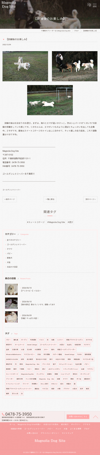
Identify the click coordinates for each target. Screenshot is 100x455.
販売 (87, 389)
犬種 (58, 389)
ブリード (26, 384)
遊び (43, 369)
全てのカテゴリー (14, 240)
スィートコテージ (12, 374)
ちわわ (79, 354)
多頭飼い (35, 384)
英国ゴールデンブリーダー (66, 349)
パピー (9, 254)
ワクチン (90, 369)
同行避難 (47, 354)
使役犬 (75, 374)
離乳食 (16, 340)
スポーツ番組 (57, 354)
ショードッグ (65, 374)
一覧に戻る (50, 199)
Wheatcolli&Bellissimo (13, 354)
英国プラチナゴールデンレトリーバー (19, 389)
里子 (54, 364)
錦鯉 (56, 374)
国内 (52, 349)
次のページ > (90, 199)
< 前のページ (10, 199)
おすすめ (89, 340)
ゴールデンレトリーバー (12, 190)
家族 (69, 359)
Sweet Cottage (32, 345)
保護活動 (77, 359)
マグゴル (45, 389)
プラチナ (66, 389)
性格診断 (78, 345)
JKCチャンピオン (54, 369)
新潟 (21, 364)
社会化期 (78, 364)
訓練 (58, 379)
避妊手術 (9, 364)
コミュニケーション (65, 364)
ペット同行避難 (31, 379)
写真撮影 (33, 340)
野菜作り (9, 345)
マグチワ (87, 345)
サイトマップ (67, 433)
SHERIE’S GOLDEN (12, 359)
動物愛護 (88, 354)
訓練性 (49, 374)
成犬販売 (30, 359)
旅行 (51, 359)
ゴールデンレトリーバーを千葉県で (19, 174)
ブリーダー (10, 379)
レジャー (60, 340)
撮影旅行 (87, 379)
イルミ (41, 340)
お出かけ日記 (12, 267)
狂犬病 (29, 349)
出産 (82, 369)
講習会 (37, 389)
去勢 (22, 359)
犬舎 (8, 262)
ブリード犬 (46, 364)
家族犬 (9, 258)
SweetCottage (69, 354)
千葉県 (22, 369)
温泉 (7, 349)
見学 (81, 389)
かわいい (54, 384)
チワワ (9, 249)
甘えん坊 (15, 393)
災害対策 (15, 349)
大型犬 (74, 389)
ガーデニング (84, 374)
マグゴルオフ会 (88, 359)
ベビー (29, 369)
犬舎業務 (38, 349)
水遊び (62, 345)
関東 (72, 379)
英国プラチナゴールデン (74, 340)
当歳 (52, 340)
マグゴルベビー (29, 354)
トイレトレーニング (13, 384)
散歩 (15, 369)
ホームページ (19, 345)
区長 (39, 354)
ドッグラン (40, 374)
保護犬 (68, 384)
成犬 (61, 384)
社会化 (69, 345)
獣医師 (8, 369)
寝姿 (52, 389)
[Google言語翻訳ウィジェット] (89, 4)
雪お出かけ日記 (41, 359)
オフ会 (79, 379)
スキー (46, 349)
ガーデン (24, 340)
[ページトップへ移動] (95, 416)
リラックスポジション (70, 369)
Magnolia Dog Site (32, 364)
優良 (7, 393)
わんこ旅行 (44, 384)
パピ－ (8, 340)
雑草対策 (20, 379)
